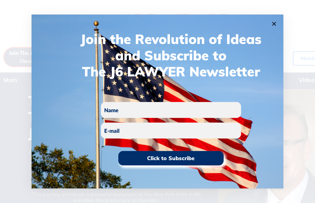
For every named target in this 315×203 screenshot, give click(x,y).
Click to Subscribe (171, 158)
